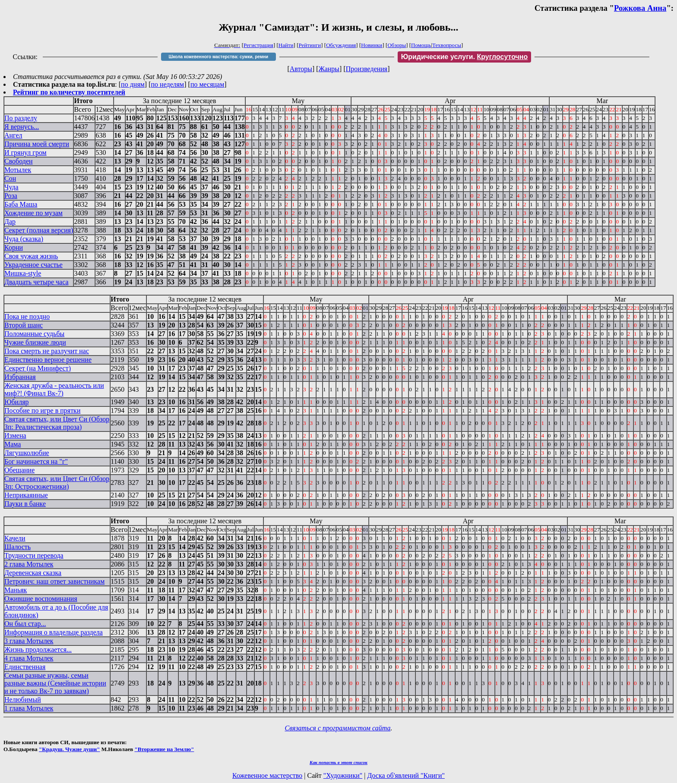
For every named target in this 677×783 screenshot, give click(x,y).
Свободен (18, 161)
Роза (10, 195)
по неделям (167, 84)
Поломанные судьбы (34, 333)
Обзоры (396, 45)
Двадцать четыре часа (36, 282)
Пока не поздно (27, 316)
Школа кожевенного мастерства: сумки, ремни (218, 56)
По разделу (20, 118)
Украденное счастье (33, 264)
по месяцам (207, 84)
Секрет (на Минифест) (37, 368)
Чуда (11, 187)
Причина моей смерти (36, 144)
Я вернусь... (21, 126)
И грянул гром (25, 152)
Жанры (329, 68)
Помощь (421, 45)
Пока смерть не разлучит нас (46, 351)
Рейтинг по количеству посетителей (69, 92)
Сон (10, 178)
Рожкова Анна (640, 8)
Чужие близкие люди (35, 342)
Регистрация (258, 45)
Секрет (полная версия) (38, 230)
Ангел (13, 135)
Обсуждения (341, 45)
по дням (133, 84)
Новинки (371, 45)
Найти (286, 45)
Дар (10, 221)
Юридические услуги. (464, 56)
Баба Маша (20, 204)
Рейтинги (310, 45)
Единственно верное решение (48, 359)
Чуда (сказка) (23, 238)
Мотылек (17, 169)
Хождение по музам (33, 213)
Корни (13, 247)
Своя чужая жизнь (31, 256)
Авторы (301, 68)
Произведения (367, 68)
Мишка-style (22, 273)
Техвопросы (446, 45)
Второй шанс (23, 325)
